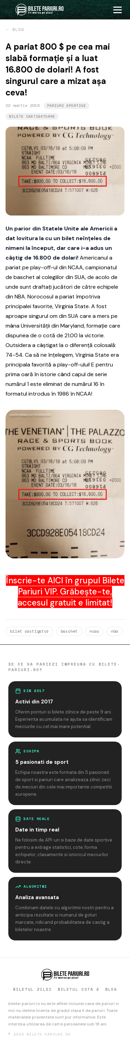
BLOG (111, 989)
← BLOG (15, 29)
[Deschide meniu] (120, 9)
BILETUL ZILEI (32, 989)
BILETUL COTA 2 (78, 989)
